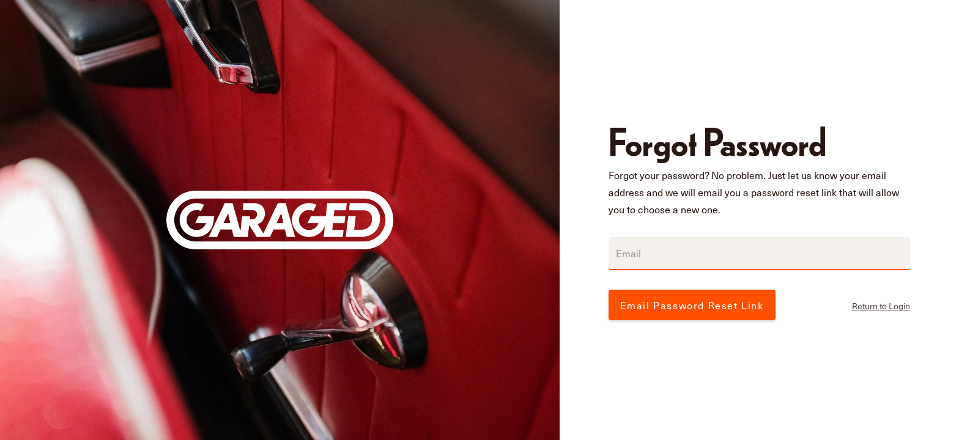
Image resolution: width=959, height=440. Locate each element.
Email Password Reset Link (692, 305)
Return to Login (881, 305)
